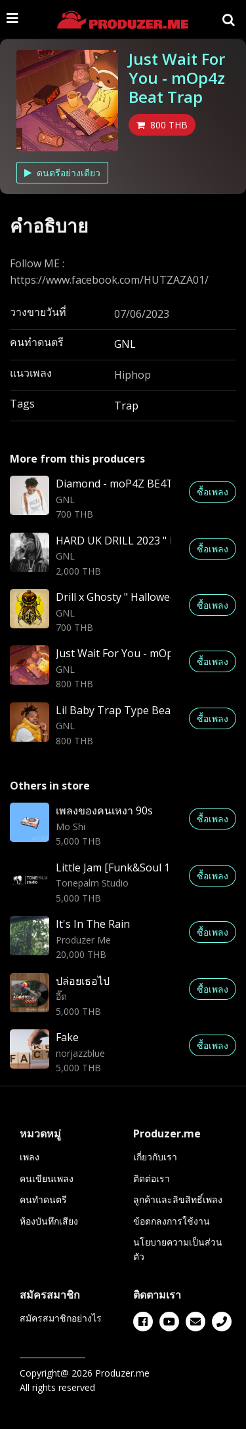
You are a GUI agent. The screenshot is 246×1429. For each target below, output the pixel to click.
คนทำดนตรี (43, 1199)
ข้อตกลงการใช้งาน (171, 1221)
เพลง (29, 1157)
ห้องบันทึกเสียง (49, 1221)
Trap (126, 405)
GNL (125, 344)
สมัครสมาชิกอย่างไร (61, 1318)
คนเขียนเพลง (46, 1178)
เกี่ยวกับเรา (155, 1157)
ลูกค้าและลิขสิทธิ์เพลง (177, 1199)
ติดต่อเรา (151, 1178)
